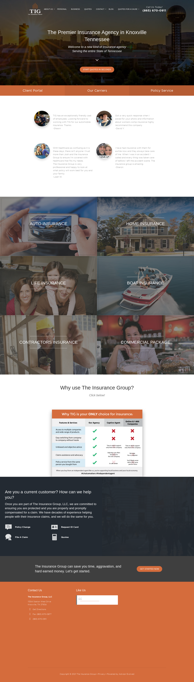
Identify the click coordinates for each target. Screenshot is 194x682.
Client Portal (33, 90)
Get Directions (39, 609)
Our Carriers (97, 90)
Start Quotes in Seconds (97, 70)
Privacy (101, 674)
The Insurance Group (89, 600)
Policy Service (162, 90)
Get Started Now (149, 569)
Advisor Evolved (126, 674)
